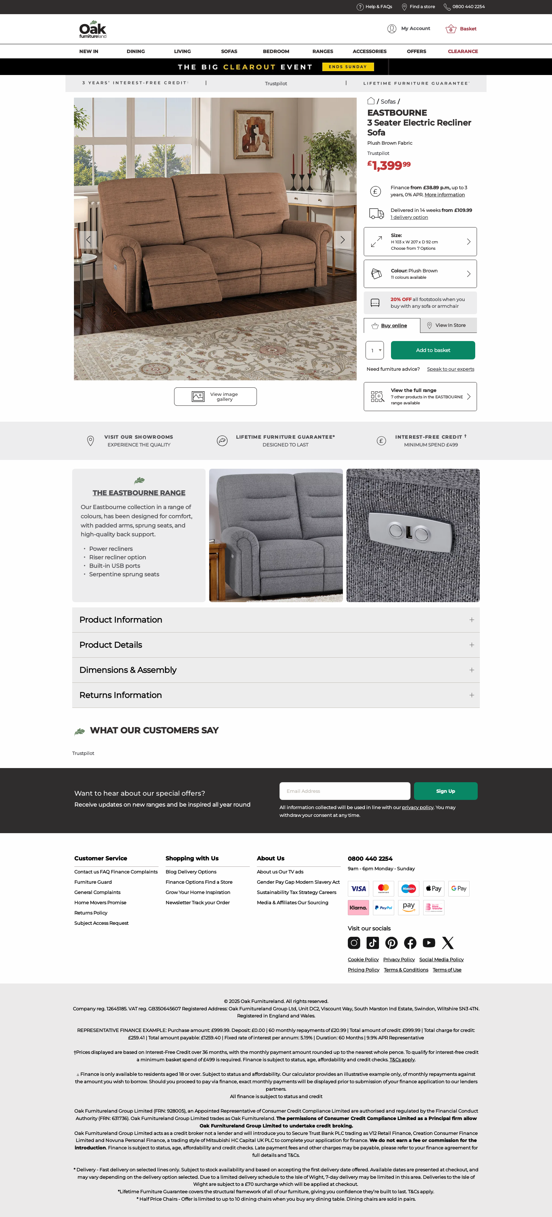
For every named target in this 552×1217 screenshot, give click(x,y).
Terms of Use (447, 970)
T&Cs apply (402, 1059)
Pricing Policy (363, 970)
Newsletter (178, 902)
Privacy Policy (399, 959)
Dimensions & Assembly (127, 670)
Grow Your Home (185, 892)
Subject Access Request (101, 923)
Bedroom (276, 51)
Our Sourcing (313, 902)
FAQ (105, 872)
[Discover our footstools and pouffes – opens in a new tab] (431, 303)
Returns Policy (90, 913)
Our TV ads (290, 872)
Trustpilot (276, 83)
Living (182, 51)
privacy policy (417, 807)
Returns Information (120, 695)
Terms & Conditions (406, 970)
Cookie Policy (363, 959)
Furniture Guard (93, 882)
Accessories (369, 51)
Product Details (110, 645)
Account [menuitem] (408, 28)
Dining (136, 51)
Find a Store (218, 882)
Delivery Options (197, 872)
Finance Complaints (134, 872)
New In (88, 51)
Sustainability (273, 892)
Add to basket (433, 350)
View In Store (446, 325)
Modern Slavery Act (317, 882)
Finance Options (185, 882)
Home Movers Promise (100, 902)
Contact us (86, 872)
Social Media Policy (441, 959)
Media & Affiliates (277, 902)
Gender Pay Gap (275, 882)
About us (267, 872)
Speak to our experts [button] (450, 369)
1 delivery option (409, 217)
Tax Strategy (304, 892)
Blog (171, 872)
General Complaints (97, 892)
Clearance (463, 51)
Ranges (322, 51)
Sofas (229, 51)
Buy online (389, 325)
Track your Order (211, 902)
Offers (416, 51)
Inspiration (218, 892)
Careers (327, 892)
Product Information (120, 620)
